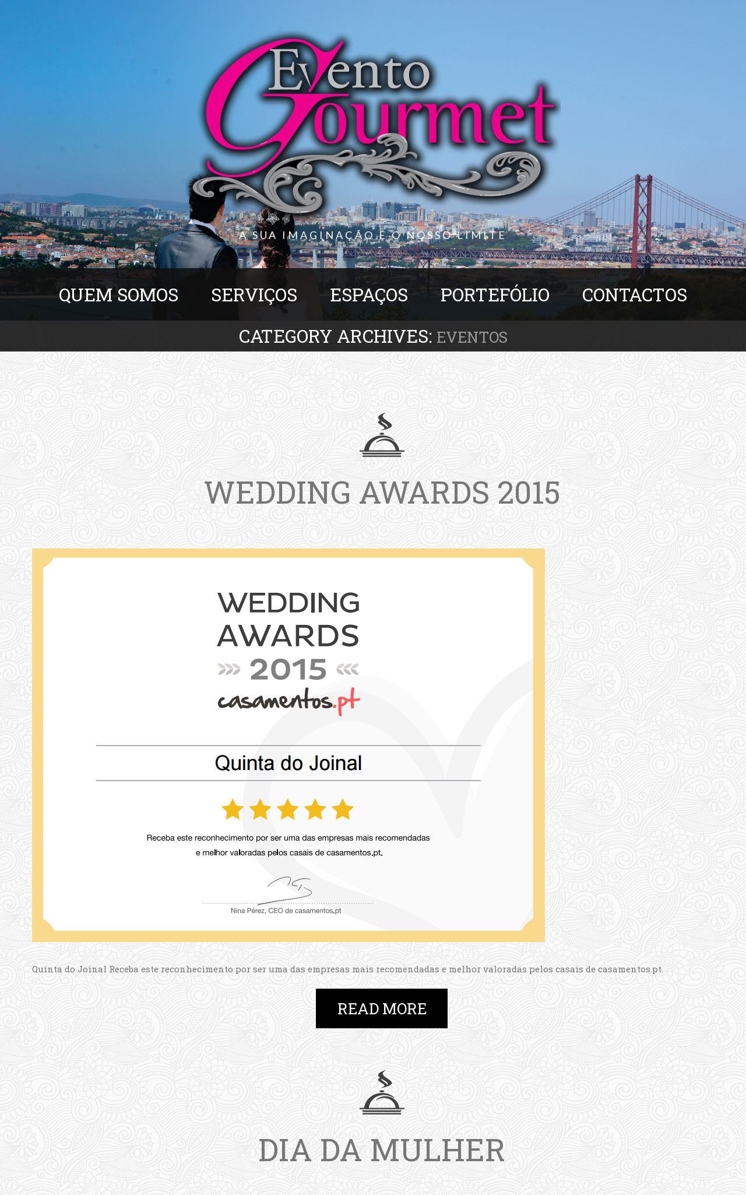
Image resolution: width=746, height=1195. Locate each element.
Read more (382, 1008)
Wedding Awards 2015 (382, 491)
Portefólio (495, 294)
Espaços (369, 294)
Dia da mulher (382, 1149)
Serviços (254, 294)
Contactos (634, 294)
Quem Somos (118, 294)
